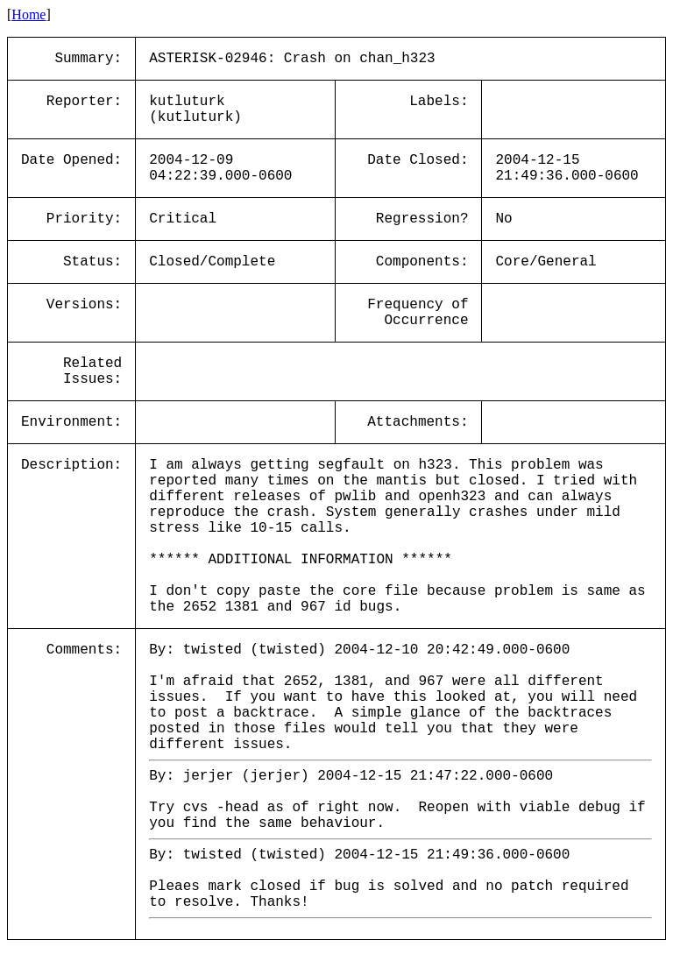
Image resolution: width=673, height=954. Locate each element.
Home (28, 14)
